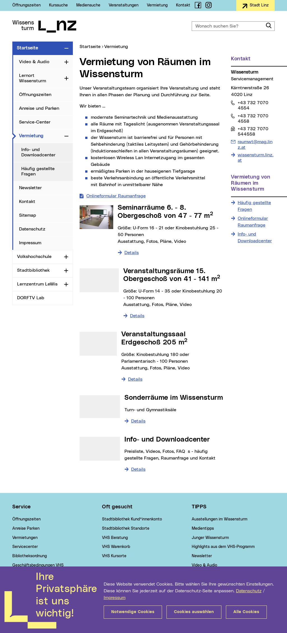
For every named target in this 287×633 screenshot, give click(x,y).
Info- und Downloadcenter (38, 152)
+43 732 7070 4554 (252, 105)
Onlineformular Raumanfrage (116, 196)
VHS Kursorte (114, 556)
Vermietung (157, 5)
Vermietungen (25, 538)
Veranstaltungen (123, 5)
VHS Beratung (115, 538)
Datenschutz (248, 591)
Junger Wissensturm (210, 538)
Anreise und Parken (39, 108)
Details (131, 252)
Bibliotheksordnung (29, 556)
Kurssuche (58, 5)
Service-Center (34, 122)
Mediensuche (88, 5)
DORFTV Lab (30, 298)
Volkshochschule (34, 256)
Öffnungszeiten (26, 5)
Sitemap (27, 215)
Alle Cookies (246, 612)
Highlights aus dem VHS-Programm (223, 547)
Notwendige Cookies (132, 612)
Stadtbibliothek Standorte (125, 529)
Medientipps (203, 529)
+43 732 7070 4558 (252, 118)
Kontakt (183, 5)
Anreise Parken (26, 529)
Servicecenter (25, 547)
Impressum (115, 597)
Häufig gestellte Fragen (38, 171)
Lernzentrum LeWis (37, 284)
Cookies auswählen (194, 612)
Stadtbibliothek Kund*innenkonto (132, 519)
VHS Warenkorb (116, 547)
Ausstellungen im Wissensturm (219, 519)
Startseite (27, 48)
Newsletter (30, 188)
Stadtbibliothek (33, 270)
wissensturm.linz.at (256, 158)
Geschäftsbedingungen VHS (38, 565)
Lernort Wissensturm (32, 78)
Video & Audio (34, 62)
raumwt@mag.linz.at (254, 144)
